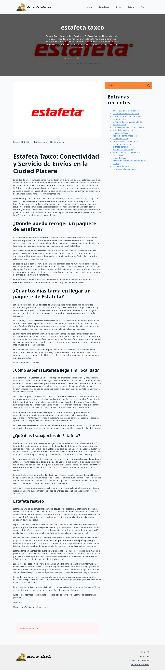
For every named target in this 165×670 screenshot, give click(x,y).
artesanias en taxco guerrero (126, 110)
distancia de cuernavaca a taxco (127, 122)
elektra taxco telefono (123, 149)
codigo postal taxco (122, 144)
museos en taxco (120, 133)
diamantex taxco (120, 119)
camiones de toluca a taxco (125, 141)
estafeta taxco (119, 124)
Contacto (145, 651)
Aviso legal (144, 656)
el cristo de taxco (120, 146)
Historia (130, 7)
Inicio (89, 7)
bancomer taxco (120, 138)
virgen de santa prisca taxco (126, 135)
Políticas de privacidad (139, 660)
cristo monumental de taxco (126, 113)
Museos (144, 7)
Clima (118, 7)
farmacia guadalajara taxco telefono (129, 127)
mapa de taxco (119, 158)
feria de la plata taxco (123, 130)
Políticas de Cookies (140, 664)
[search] (148, 85)
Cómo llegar (104, 7)
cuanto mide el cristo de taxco (126, 116)
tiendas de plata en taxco (124, 169)
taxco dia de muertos (122, 166)
